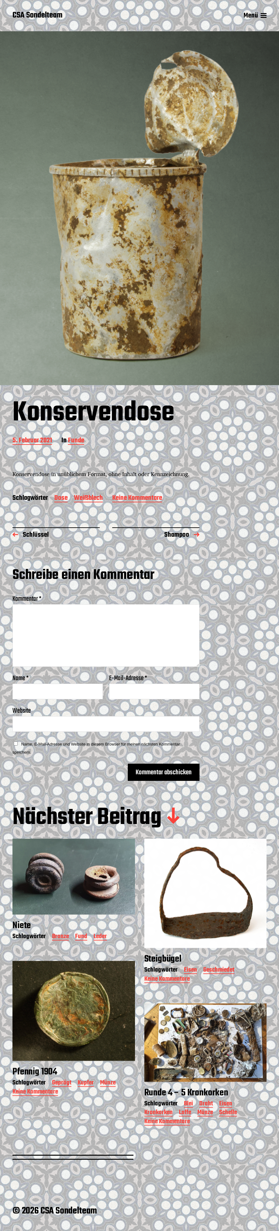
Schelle (228, 1133)
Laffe (185, 1133)
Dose (61, 498)
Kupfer (86, 1104)
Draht (206, 1124)
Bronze (60, 957)
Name (20, 678)
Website (21, 710)
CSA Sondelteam (37, 15)
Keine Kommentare (137, 498)
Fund (81, 957)
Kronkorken (158, 1133)
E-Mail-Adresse (128, 678)
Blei (188, 1124)
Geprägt (61, 1104)
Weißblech (88, 498)
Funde (76, 441)
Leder (100, 957)
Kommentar (26, 599)
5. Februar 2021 (32, 441)
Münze (108, 1104)
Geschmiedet (218, 991)
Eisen (190, 991)
